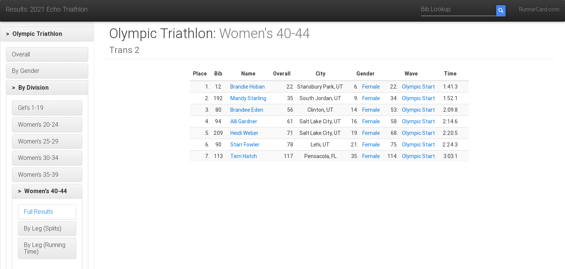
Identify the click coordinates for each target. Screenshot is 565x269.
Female (371, 86)
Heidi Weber (244, 133)
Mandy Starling (248, 98)
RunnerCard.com (539, 9)
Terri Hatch (243, 156)
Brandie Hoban (247, 86)
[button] (47, 34)
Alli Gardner (243, 121)
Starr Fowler (245, 144)
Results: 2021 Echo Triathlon (46, 9)
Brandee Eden (246, 109)
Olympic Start (418, 86)
